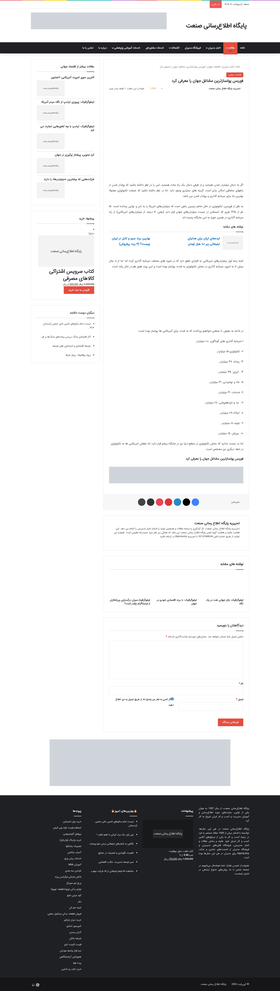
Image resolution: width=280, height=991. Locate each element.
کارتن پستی (75, 932)
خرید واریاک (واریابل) (70, 840)
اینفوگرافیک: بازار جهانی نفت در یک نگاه (224, 602)
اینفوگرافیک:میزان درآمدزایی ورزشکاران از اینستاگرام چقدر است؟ (130, 602)
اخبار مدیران (214, 48)
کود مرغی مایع (74, 895)
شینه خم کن (75, 908)
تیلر (79, 901)
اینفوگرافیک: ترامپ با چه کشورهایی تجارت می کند (67, 128)
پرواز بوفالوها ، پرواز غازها (78, 355)
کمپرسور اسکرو (74, 926)
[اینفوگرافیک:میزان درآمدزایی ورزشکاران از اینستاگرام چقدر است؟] (129, 585)
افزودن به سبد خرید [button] (78, 290)
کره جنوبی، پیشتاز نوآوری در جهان (74, 155)
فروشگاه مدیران (193, 48)
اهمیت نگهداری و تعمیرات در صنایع (116, 853)
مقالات (231, 48)
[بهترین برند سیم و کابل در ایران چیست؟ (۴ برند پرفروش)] (163, 243)
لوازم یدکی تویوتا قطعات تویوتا (66, 889)
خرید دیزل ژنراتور (72, 920)
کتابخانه (175, 48)
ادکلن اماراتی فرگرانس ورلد (68, 877)
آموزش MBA (74, 865)
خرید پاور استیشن (72, 822)
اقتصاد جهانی (213, 67)
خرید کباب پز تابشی (71, 969)
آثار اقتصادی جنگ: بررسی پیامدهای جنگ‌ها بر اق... (65, 337)
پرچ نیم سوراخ (74, 883)
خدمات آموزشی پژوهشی (127, 48)
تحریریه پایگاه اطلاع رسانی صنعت (224, 88)
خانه (243, 48)
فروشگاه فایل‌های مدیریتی (216, 845)
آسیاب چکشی (74, 852)
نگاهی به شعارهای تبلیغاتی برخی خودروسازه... (111, 844)
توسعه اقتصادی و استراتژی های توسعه (72, 346)
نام (241, 684)
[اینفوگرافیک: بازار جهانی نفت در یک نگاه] (222, 585)
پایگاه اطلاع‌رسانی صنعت (236, 808)
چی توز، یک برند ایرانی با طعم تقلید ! (115, 835)
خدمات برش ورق (72, 858)
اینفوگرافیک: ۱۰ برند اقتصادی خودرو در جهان (177, 602)
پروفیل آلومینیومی (72, 834)
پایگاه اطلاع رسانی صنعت (213, 984)
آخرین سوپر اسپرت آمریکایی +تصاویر (72, 77)
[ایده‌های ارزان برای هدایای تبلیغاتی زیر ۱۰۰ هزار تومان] (233, 243)
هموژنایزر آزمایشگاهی (70, 957)
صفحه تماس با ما (239, 870)
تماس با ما (87, 48)
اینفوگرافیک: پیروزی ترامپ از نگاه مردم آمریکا (67, 102)
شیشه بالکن (75, 938)
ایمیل (239, 699)
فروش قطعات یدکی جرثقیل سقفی (64, 914)
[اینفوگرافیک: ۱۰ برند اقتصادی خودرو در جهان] (176, 585)
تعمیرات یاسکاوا (73, 846)
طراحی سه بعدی (73, 871)
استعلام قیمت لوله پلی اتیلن (67, 828)
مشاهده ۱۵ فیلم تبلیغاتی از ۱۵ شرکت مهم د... (111, 871)
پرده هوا (77, 963)
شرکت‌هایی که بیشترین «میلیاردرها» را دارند (69, 179)
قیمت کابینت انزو (72, 944)
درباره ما (102, 48)
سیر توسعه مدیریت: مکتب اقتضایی (116, 862)
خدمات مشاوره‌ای (155, 48)
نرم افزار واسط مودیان (70, 951)
